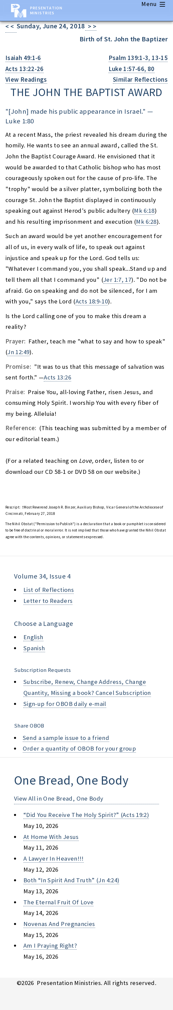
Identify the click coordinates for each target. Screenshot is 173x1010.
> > (91, 26)
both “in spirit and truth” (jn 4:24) (71, 880)
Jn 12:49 (18, 352)
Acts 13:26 (57, 377)
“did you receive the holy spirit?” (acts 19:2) (86, 815)
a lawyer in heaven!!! (53, 858)
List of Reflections (48, 590)
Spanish (34, 648)
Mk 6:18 (144, 210)
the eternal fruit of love (58, 902)
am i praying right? (50, 945)
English (33, 637)
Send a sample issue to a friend (66, 738)
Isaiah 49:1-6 (23, 58)
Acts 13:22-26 (24, 69)
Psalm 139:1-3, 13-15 (138, 58)
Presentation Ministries (46, 10)
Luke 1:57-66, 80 (132, 69)
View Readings (26, 79)
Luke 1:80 (19, 121)
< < (11, 26)
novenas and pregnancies (59, 924)
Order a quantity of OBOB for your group (79, 748)
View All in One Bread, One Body (59, 798)
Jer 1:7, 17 (117, 279)
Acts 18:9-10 (91, 301)
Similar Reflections (140, 79)
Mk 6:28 (146, 221)
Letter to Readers (47, 601)
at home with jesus (51, 837)
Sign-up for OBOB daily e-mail (64, 704)
